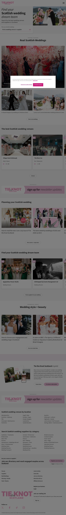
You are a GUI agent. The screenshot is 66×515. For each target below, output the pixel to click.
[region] (33, 82)
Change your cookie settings (26, 84)
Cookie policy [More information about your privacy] (35, 80)
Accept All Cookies (38, 84)
